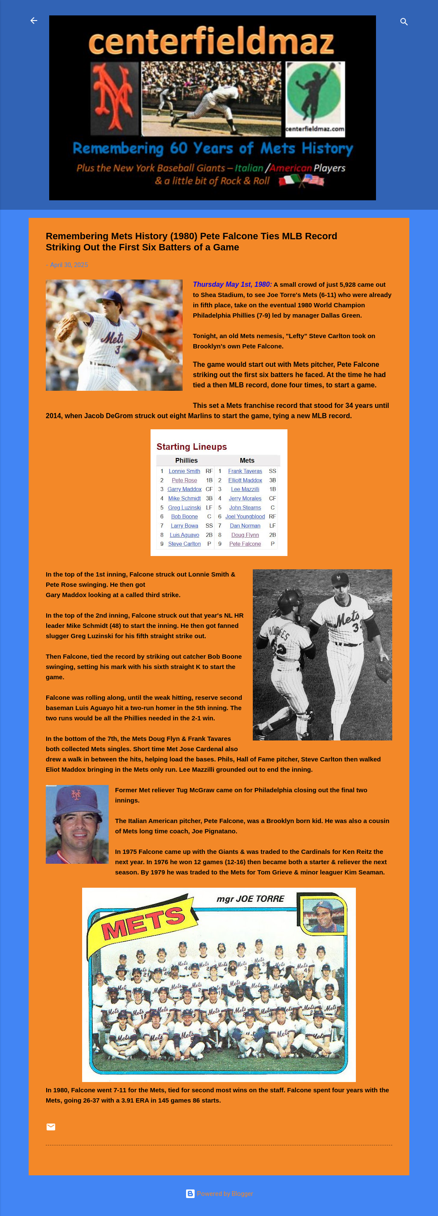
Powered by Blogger (219, 1194)
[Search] (404, 23)
